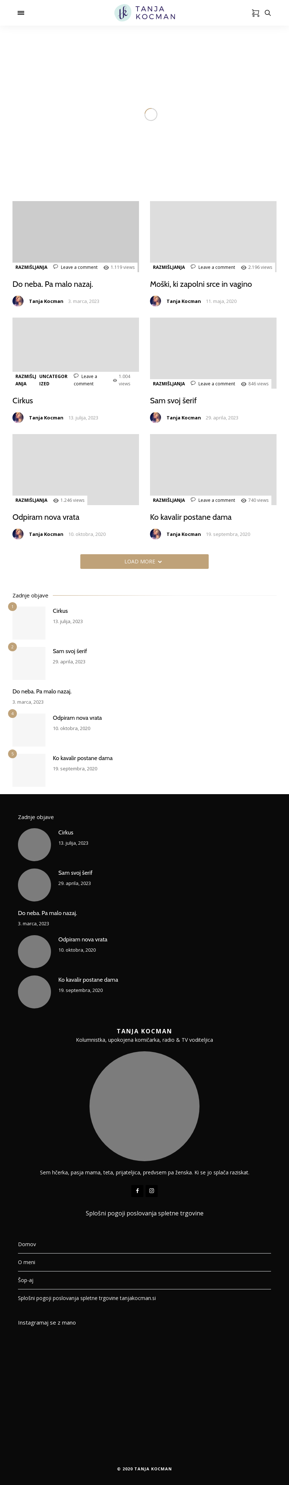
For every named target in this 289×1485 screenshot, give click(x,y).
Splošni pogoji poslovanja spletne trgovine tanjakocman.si (87, 1298)
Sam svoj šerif (173, 400)
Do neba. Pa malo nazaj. (53, 284)
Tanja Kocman (46, 301)
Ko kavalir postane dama (191, 517)
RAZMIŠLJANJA (31, 267)
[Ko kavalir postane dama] (28, 770)
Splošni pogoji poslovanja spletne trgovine (145, 1213)
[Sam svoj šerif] (28, 663)
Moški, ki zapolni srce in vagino (201, 284)
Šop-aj (25, 1280)
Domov (27, 1244)
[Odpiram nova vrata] (28, 730)
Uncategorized (53, 380)
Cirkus (22, 400)
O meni (26, 1262)
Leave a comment (75, 267)
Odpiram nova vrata (46, 517)
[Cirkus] (28, 623)
